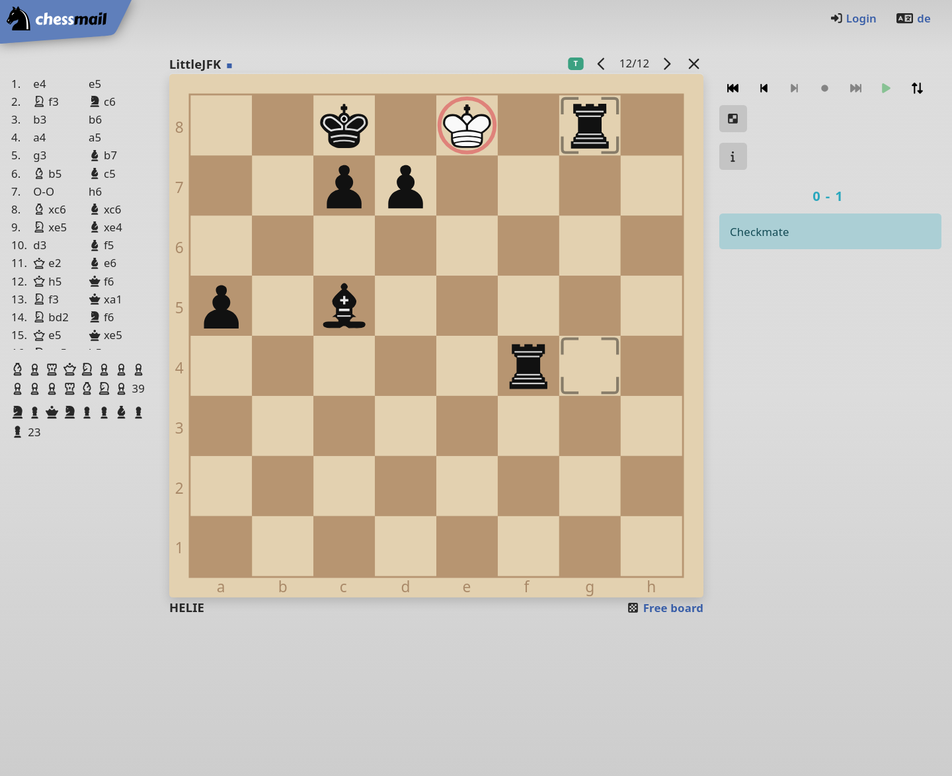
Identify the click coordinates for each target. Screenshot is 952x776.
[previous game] (601, 63)
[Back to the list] (694, 63)
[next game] (667, 63)
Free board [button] (664, 607)
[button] (19, 369)
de (913, 18)
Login (853, 18)
